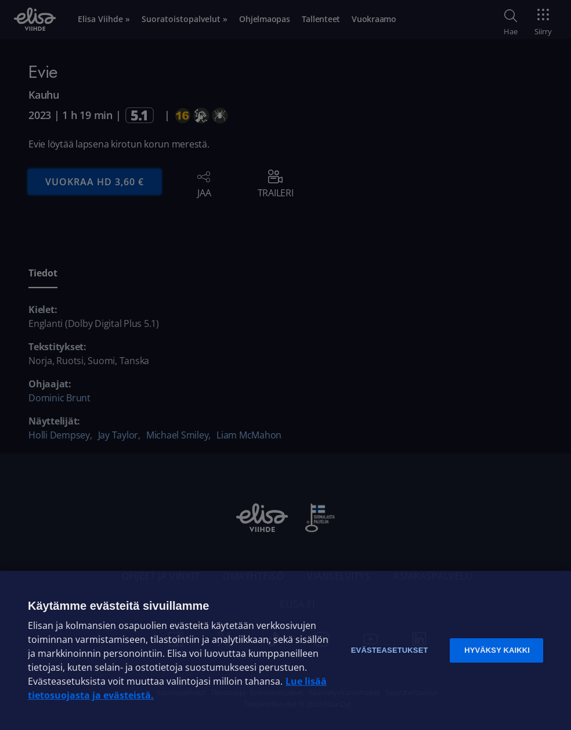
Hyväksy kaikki (497, 650)
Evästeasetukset (389, 650)
